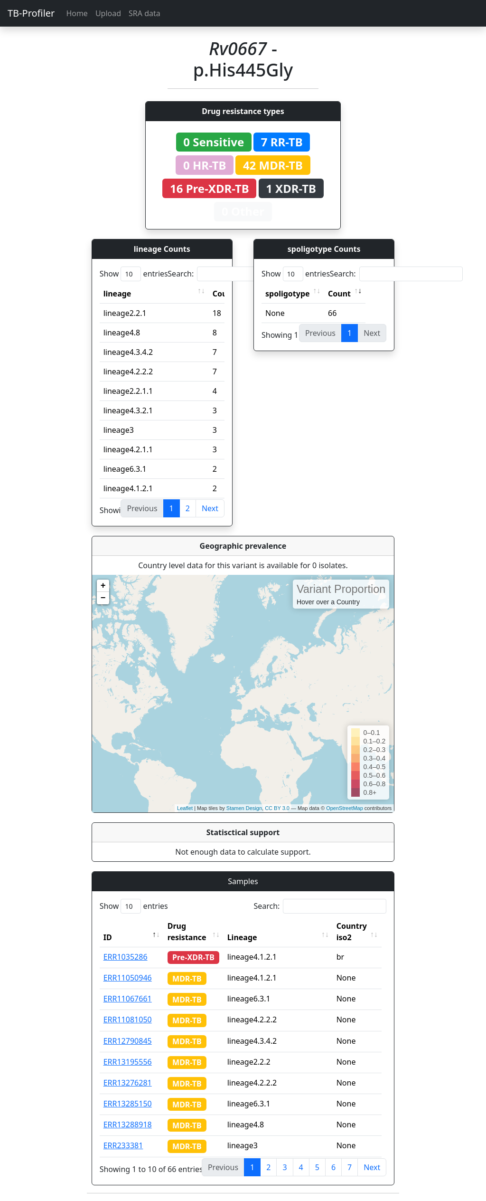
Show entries (134, 274)
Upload (108, 13)
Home (77, 13)
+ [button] (103, 585)
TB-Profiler (31, 13)
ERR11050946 (127, 977)
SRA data (144, 13)
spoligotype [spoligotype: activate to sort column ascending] (287, 293)
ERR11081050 (127, 1019)
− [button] (103, 598)
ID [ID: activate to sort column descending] (107, 937)
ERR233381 (123, 1145)
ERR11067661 (127, 998)
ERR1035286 (125, 957)
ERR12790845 (127, 1041)
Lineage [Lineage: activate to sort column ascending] (245, 937)
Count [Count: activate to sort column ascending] (339, 293)
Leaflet (185, 808)
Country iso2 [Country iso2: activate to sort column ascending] (354, 932)
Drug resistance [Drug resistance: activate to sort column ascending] (187, 932)
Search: (234, 274)
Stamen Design (244, 808)
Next (210, 508)
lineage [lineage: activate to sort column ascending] (117, 293)
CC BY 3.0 (277, 808)
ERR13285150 (127, 1103)
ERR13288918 (127, 1124)
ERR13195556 (127, 1062)
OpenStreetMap (344, 808)
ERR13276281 (127, 1082)
